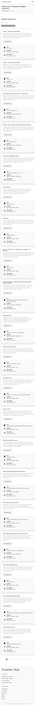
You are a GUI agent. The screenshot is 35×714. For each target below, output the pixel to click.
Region (3, 694)
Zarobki (3, 696)
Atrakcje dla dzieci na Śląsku (7, 676)
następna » (30, 659)
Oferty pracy (4, 690)
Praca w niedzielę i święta (7, 682)
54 (26, 659)
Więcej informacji (7, 41)
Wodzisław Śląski (5, 10)
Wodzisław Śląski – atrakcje (7, 678)
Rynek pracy (4, 692)
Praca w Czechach (5, 680)
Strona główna (4, 688)
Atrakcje (3, 698)
